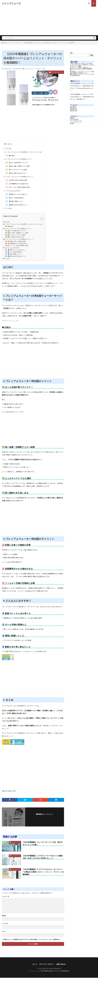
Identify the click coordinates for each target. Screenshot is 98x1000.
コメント (5, 896)
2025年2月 (73, 108)
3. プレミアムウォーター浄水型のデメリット (18, 176)
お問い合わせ (60, 964)
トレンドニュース (11, 3)
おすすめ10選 (74, 119)
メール (5, 923)
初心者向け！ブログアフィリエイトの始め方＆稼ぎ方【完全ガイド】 (82, 72)
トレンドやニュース (76, 122)
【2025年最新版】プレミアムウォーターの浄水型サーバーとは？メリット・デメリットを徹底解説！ (49, 42)
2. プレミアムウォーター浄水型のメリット (18, 159)
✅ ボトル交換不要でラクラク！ (16, 162)
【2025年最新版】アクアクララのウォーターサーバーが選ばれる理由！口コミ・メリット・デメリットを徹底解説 (43, 871)
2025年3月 (73, 107)
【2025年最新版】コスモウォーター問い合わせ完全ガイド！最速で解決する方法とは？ (82, 86)
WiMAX (72, 118)
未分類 (72, 123)
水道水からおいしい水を (10, 320)
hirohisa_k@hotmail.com (84, 88)
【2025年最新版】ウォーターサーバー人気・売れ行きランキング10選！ (42, 843)
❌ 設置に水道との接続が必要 (16, 180)
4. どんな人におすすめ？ (12, 190)
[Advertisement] (49, 21)
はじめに (8, 148)
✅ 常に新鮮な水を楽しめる (15, 173)
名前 (4, 915)
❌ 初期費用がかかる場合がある (16, 183)
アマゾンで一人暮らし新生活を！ (80, 67)
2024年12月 (73, 109)
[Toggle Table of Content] (41, 219)
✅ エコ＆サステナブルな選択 (16, 169)
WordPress (65, 971)
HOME (5, 42)
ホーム (35, 964)
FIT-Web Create (47, 971)
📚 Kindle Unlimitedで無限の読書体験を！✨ (81, 69)
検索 (71, 53)
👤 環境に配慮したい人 (14, 201)
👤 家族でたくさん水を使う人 (16, 194)
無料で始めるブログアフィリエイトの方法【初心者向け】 (82, 74)
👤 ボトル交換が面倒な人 (14, 197)
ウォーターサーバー (15, 42)
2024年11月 (73, 111)
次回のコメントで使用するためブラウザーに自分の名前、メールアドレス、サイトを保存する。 (32, 939)
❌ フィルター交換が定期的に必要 (17, 187)
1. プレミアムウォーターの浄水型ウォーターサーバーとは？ (23, 152)
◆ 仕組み (10, 155)
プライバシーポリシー (46, 964)
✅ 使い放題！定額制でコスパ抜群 (17, 166)
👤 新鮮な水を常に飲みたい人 (16, 204)
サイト (4, 931)
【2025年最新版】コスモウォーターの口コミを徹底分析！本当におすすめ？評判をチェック (42, 857)
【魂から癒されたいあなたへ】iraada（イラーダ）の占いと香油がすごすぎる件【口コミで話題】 (82, 65)
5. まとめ (8, 208)
